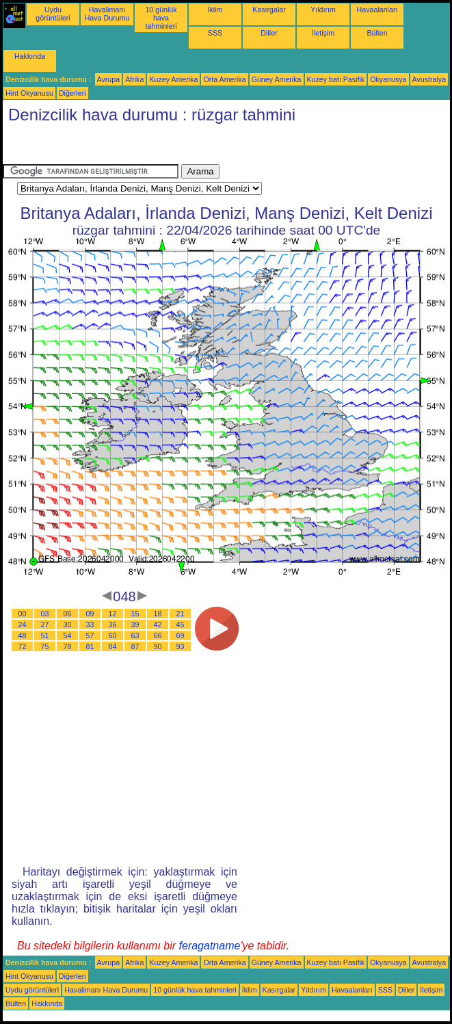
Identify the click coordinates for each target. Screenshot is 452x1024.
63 (135, 635)
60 (113, 635)
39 (135, 624)
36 (113, 624)
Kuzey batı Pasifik (336, 79)
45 (180, 624)
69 (180, 635)
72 (22, 646)
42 (158, 624)
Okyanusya (388, 79)
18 (158, 613)
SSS (215, 33)
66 (158, 635)
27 (45, 624)
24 (22, 624)
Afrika (134, 79)
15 (135, 613)
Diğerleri (72, 93)
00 (22, 613)
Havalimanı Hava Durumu (107, 13)
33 (90, 624)
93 (180, 646)
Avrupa (108, 79)
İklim (215, 9)
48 (22, 635)
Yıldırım (323, 9)
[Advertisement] (112, 147)
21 (180, 613)
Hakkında (29, 56)
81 (90, 646)
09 (90, 613)
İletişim (323, 33)
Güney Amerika (277, 79)
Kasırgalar (269, 9)
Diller (269, 33)
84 (113, 646)
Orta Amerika (224, 79)
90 (158, 646)
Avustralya (429, 79)
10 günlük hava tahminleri (160, 17)
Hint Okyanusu (29, 93)
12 (113, 613)
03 (45, 613)
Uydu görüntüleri (53, 13)
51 (45, 635)
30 (68, 624)
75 (45, 646)
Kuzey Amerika (173, 79)
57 (90, 635)
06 (68, 613)
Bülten (377, 33)
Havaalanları (377, 9)
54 (68, 635)
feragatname (210, 945)
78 (68, 646)
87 (135, 646)
